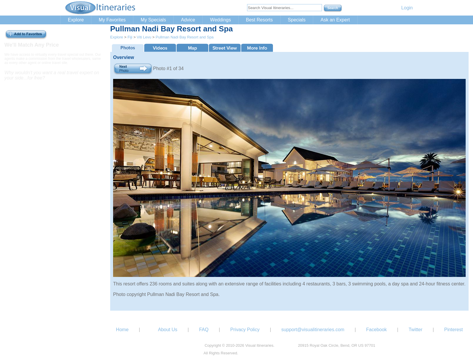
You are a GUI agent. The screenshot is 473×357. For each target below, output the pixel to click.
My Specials (153, 19)
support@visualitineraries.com (313, 329)
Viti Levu (144, 37)
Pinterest (453, 329)
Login (407, 7)
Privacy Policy (245, 329)
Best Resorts (259, 19)
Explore (76, 19)
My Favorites (112, 19)
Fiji (130, 37)
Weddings (220, 19)
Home (122, 329)
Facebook (376, 329)
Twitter (415, 329)
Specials (297, 19)
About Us (167, 329)
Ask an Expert (335, 19)
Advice (188, 19)
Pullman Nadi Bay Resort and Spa (185, 37)
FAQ (204, 329)
